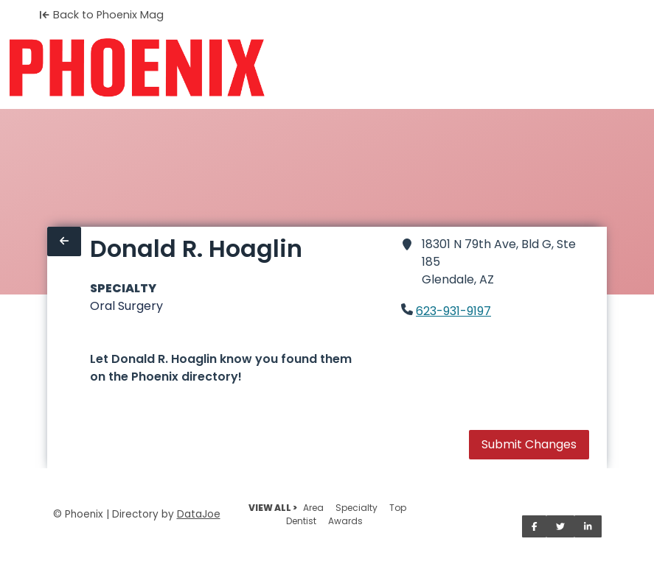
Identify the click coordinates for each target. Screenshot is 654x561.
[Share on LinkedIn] (588, 526)
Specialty (356, 507)
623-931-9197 (453, 311)
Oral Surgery (126, 305)
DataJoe (198, 514)
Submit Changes (529, 444)
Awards (345, 521)
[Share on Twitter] (560, 526)
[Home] (137, 67)
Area (313, 507)
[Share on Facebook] (534, 526)
